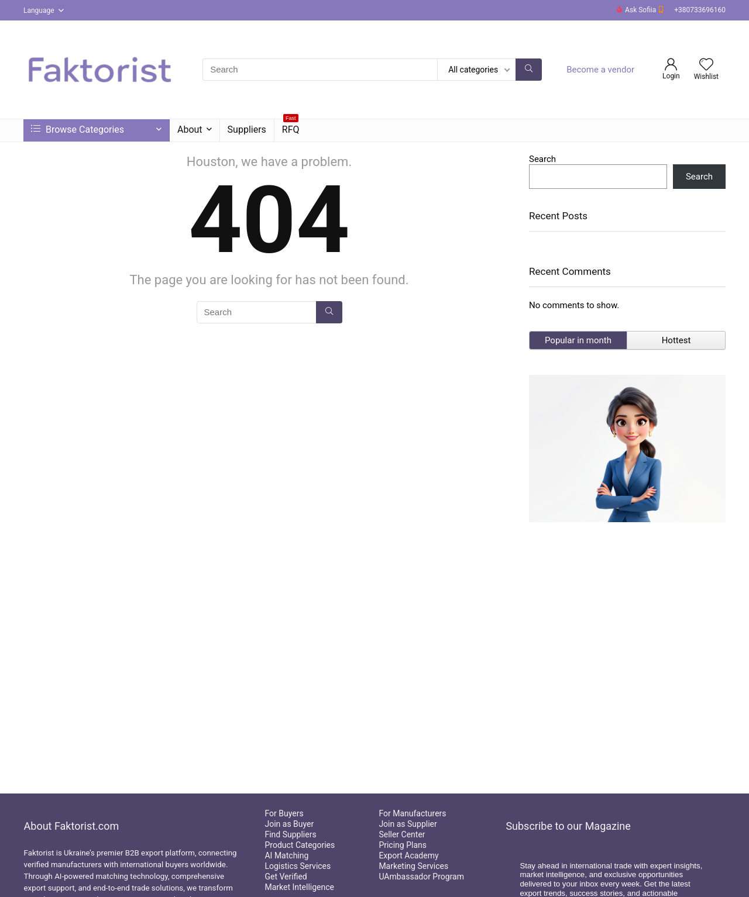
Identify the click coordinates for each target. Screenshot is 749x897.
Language (38, 10)
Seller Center (402, 834)
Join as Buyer (289, 824)
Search (542, 159)
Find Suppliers (290, 834)
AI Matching (286, 855)
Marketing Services (413, 866)
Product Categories (299, 845)
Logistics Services (297, 866)
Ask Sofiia (642, 10)
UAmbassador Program (421, 876)
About (189, 129)
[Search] (529, 69)
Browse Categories (77, 129)
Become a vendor (600, 69)
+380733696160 (700, 10)
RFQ (291, 127)
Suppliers (247, 129)
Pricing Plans (403, 845)
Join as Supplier (408, 824)
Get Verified (285, 876)
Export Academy (408, 855)
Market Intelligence (299, 887)
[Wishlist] (706, 65)
